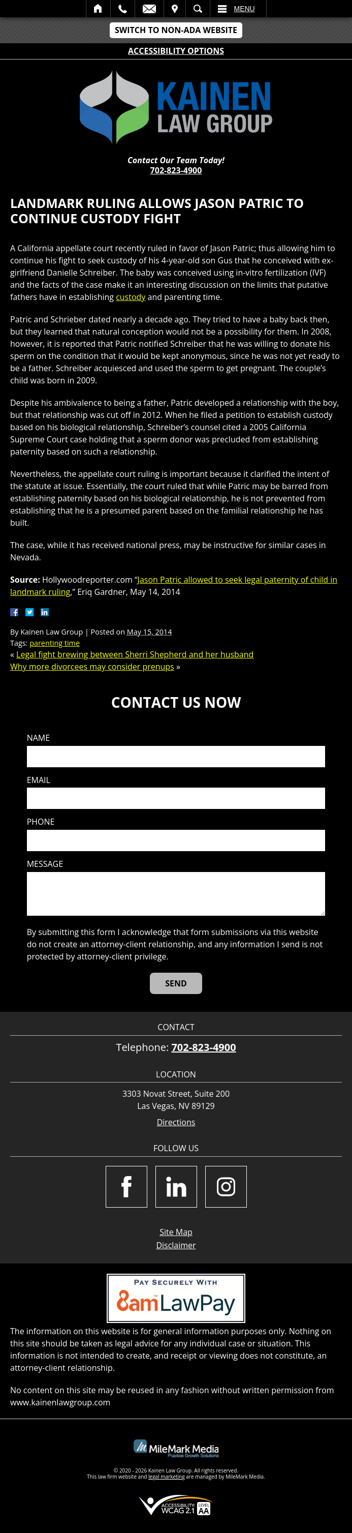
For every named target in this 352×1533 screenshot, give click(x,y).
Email (149, 8)
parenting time (54, 643)
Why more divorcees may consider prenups (92, 666)
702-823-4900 (176, 170)
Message (45, 864)
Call (123, 8)
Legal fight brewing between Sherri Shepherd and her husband (134, 654)
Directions (176, 1122)
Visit (174, 8)
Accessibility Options (176, 50)
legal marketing (166, 1476)
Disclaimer (176, 1245)
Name (38, 738)
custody (130, 297)
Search (198, 8)
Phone (41, 822)
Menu (244, 9)
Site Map (176, 1232)
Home (98, 8)
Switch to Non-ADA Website (176, 30)
